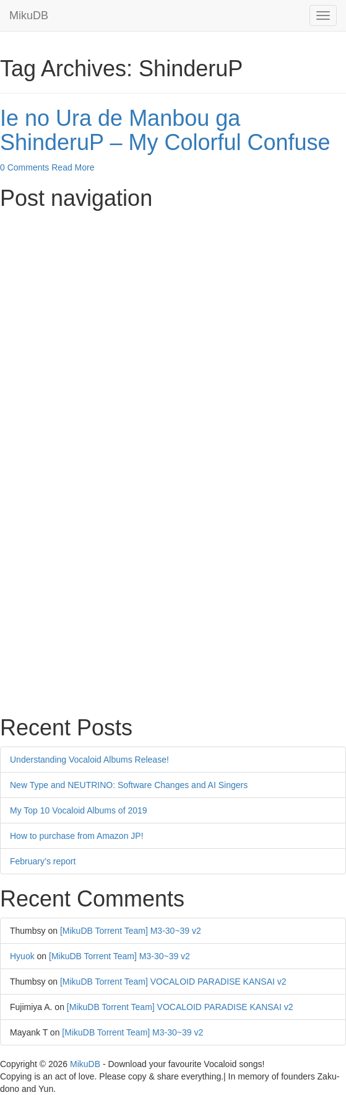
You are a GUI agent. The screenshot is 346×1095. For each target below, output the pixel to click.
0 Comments (24, 167)
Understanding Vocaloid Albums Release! (89, 760)
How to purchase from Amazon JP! (77, 836)
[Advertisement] (173, 303)
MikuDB (28, 15)
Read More (72, 167)
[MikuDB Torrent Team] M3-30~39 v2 (130, 931)
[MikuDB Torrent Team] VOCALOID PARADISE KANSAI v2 (173, 981)
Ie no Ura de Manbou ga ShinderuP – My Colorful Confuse (165, 130)
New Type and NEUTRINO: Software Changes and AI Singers (129, 785)
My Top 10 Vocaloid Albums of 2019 (78, 810)
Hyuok (22, 956)
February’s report (43, 861)
